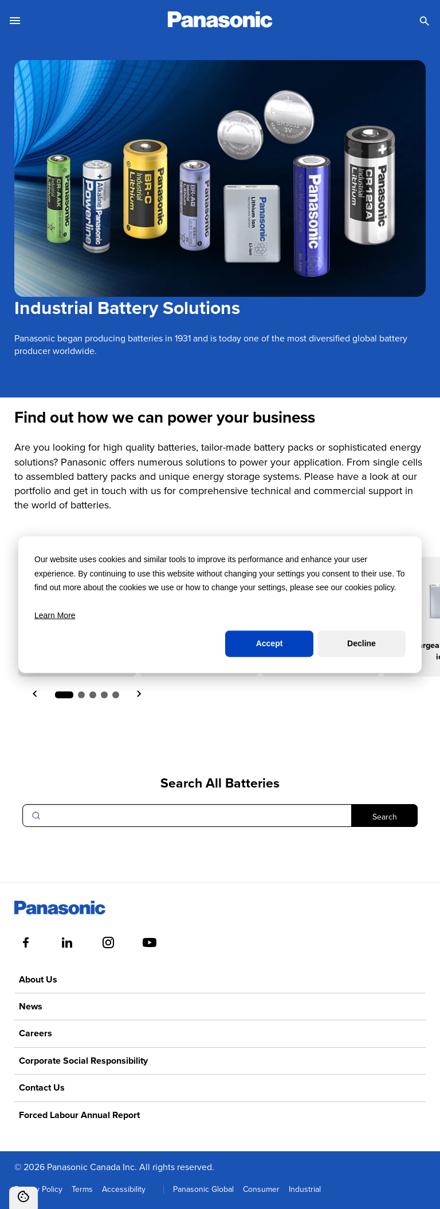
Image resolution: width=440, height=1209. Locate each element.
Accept (269, 643)
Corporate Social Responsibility (83, 1060)
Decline (361, 643)
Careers (35, 1033)
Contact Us (42, 1087)
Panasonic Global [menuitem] (203, 1189)
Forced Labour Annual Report (79, 1114)
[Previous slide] (35, 695)
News (30, 1006)
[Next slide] (138, 695)
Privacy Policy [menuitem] (38, 1189)
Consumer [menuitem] (261, 1189)
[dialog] (220, 604)
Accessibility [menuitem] (124, 1189)
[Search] (220, 815)
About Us (38, 979)
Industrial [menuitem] (305, 1189)
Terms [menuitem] (82, 1189)
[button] (64, 694)
